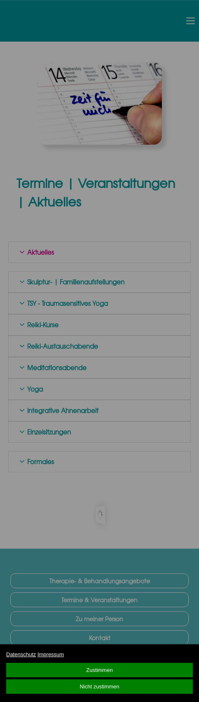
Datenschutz (21, 654)
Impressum (50, 654)
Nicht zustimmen (99, 686)
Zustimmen (99, 670)
